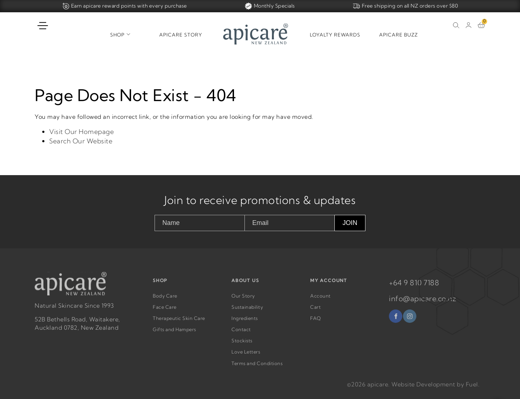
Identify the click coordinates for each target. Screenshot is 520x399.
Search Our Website (80, 141)
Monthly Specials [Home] (270, 6)
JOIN (349, 222)
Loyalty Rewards (335, 35)
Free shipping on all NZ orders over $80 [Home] (405, 6)
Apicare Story (180, 35)
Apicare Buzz (398, 35)
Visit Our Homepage (81, 131)
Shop (117, 35)
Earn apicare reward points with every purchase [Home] (124, 6)
